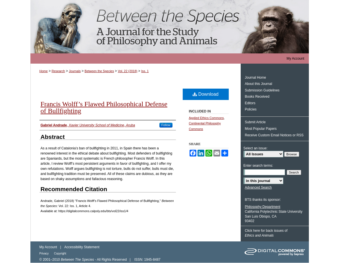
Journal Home (255, 78)
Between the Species (169, 26)
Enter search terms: (258, 166)
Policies (251, 109)
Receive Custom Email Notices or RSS (274, 135)
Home (43, 71)
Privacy (44, 253)
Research (58, 71)
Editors (250, 103)
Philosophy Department (262, 207)
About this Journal (258, 84)
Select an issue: (256, 148)
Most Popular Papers (261, 129)
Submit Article (255, 122)
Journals (75, 71)
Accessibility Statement (81, 247)
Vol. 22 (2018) (128, 71)
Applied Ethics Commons (206, 118)
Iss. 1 (145, 71)
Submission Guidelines (262, 90)
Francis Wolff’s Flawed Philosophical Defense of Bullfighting (104, 107)
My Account (48, 247)
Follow (165, 125)
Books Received (257, 97)
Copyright (60, 253)
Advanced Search (258, 187)
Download (206, 94)
